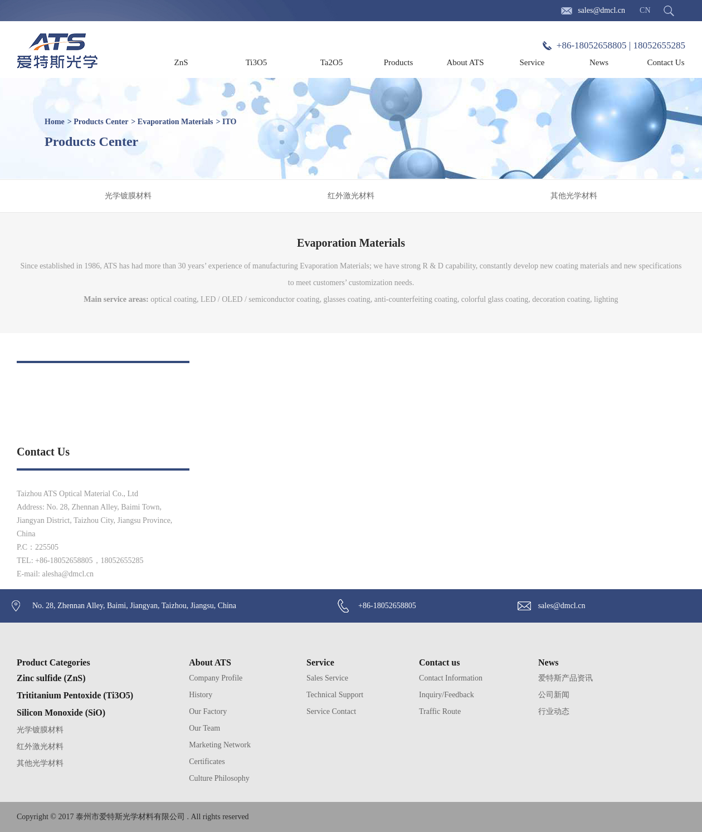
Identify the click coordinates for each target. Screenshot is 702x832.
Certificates (207, 761)
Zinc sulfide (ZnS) (51, 678)
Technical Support (334, 695)
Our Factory (208, 711)
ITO (229, 122)
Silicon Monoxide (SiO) (61, 712)
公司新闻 (553, 695)
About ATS (465, 62)
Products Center (101, 122)
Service (532, 62)
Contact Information (450, 678)
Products (398, 62)
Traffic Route (440, 711)
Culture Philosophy (219, 778)
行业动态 (553, 711)
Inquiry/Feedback (446, 695)
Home (55, 122)
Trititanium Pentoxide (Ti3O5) (75, 695)
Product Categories (53, 662)
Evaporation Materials (175, 122)
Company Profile (215, 678)
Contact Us (665, 62)
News (598, 62)
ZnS (181, 62)
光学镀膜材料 (128, 196)
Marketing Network (220, 745)
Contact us (439, 662)
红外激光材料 (351, 196)
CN (645, 10)
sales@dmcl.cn (601, 10)
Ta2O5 (331, 62)
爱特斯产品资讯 (565, 678)
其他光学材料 (573, 196)
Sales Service (327, 678)
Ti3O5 (256, 62)
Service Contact (331, 711)
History (200, 695)
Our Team (204, 728)
